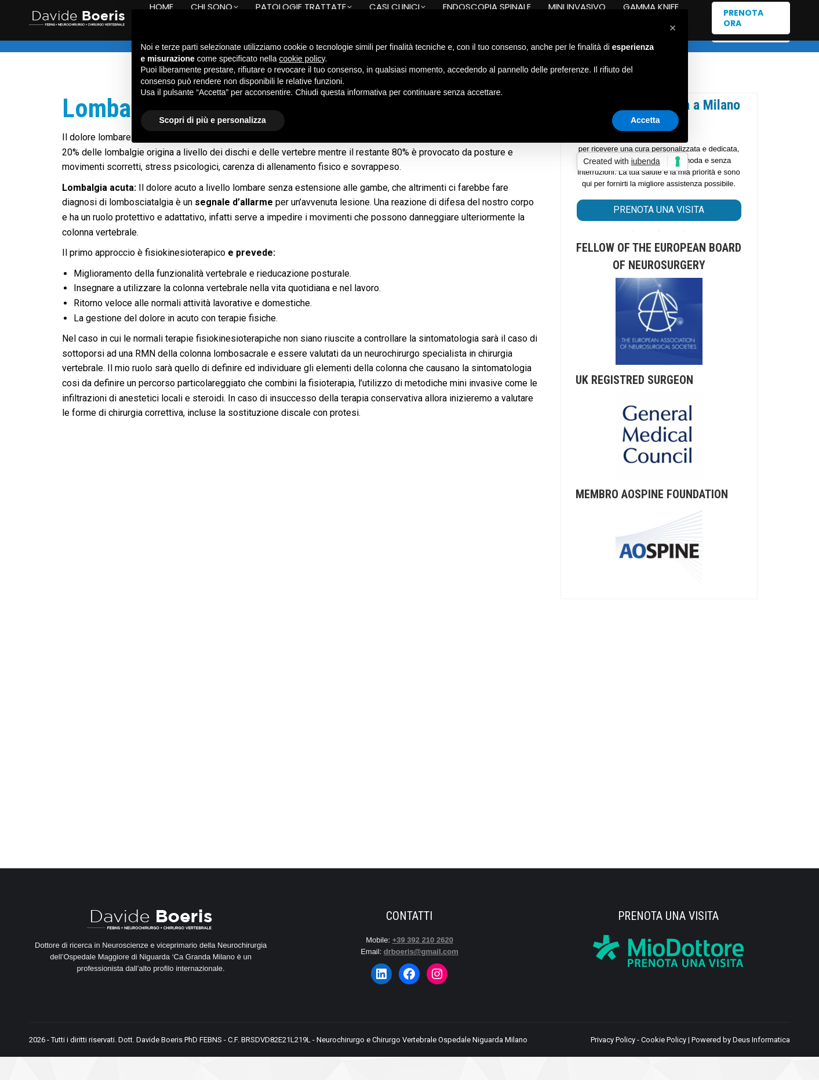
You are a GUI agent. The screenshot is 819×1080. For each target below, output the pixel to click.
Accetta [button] (645, 120)
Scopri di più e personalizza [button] (212, 120)
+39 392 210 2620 (70, 12)
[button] (673, 28)
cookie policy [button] (302, 58)
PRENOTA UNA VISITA (658, 232)
